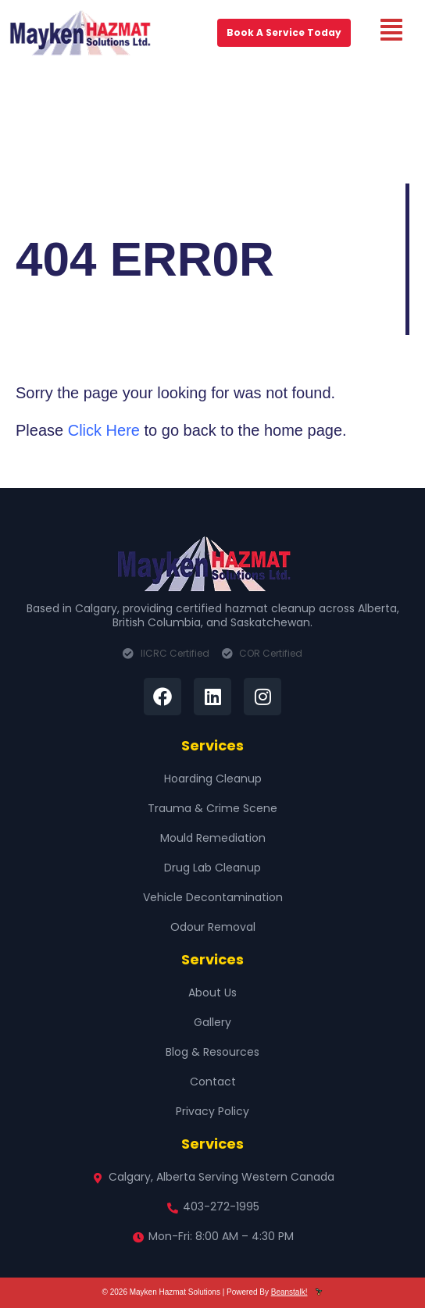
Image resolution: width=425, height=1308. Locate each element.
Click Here (104, 430)
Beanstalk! (289, 1292)
